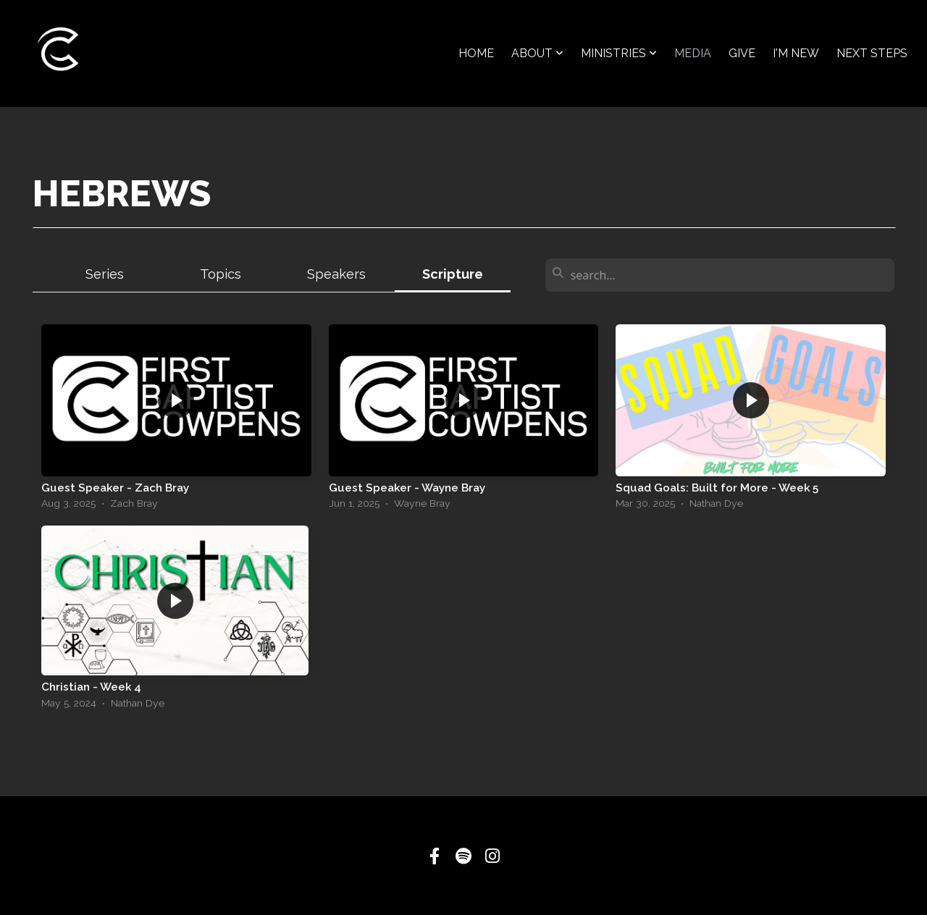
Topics (220, 274)
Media (692, 53)
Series (104, 274)
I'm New (796, 53)
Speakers (336, 274)
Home (476, 53)
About (537, 53)
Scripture (452, 274)
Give (742, 53)
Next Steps (871, 53)
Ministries (619, 53)
